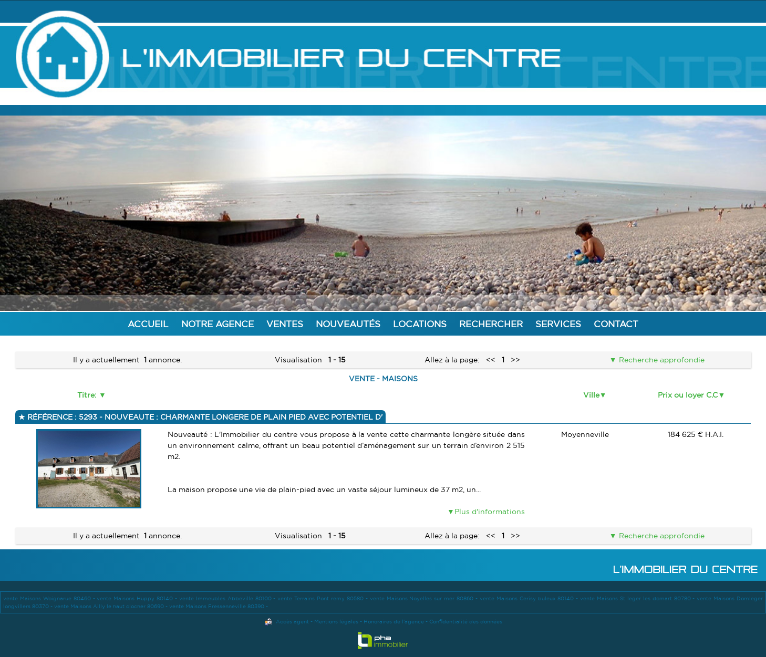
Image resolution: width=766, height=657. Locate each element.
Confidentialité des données (465, 621)
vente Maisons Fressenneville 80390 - (218, 606)
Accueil (148, 323)
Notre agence (217, 323)
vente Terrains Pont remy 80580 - (323, 598)
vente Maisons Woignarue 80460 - (50, 598)
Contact (616, 323)
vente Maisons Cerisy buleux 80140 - (530, 598)
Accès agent (292, 621)
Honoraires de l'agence (394, 621)
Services (558, 323)
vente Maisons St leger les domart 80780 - (638, 598)
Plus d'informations (489, 511)
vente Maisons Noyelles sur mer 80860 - (425, 598)
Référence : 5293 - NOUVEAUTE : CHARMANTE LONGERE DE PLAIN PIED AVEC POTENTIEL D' (203, 417)
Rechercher (491, 323)
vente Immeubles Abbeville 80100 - (228, 598)
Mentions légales (336, 621)
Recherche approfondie (661, 359)
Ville (591, 395)
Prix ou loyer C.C (688, 395)
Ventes (284, 323)
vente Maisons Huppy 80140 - (138, 598)
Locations (420, 323)
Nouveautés (348, 323)
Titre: (88, 395)
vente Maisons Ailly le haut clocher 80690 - (111, 606)
